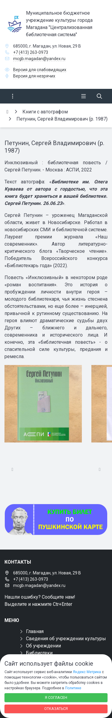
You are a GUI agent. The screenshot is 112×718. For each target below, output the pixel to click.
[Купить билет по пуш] (56, 519)
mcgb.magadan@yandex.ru (39, 58)
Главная (35, 631)
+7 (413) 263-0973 (30, 52)
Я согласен (56, 697)
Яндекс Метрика (87, 672)
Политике (73, 688)
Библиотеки (39, 653)
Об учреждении (43, 646)
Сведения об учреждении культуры (66, 638)
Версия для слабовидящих (39, 69)
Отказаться (56, 708)
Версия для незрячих (34, 76)
